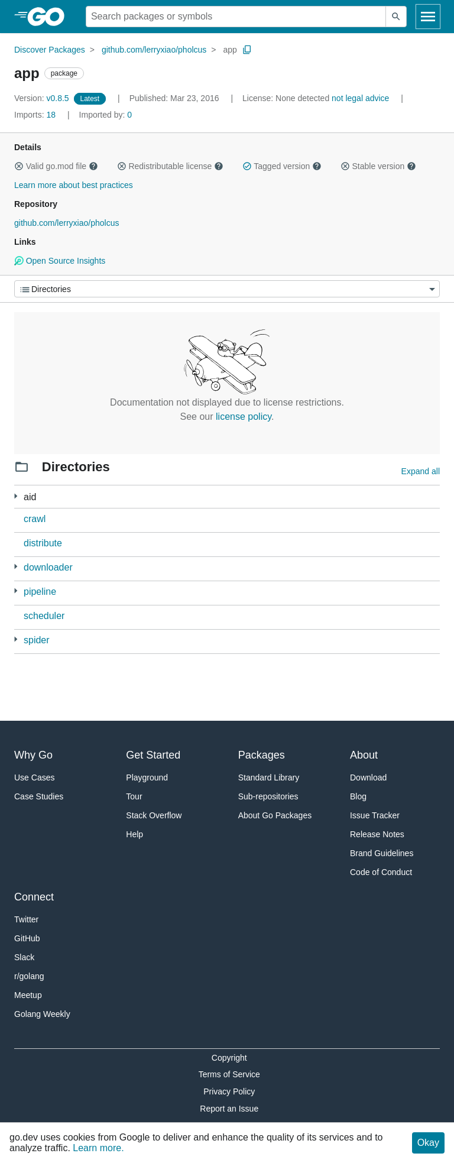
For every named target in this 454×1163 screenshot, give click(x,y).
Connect (34, 897)
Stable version (378, 166)
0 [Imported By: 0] (105, 114)
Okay (428, 1143)
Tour (134, 796)
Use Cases (34, 777)
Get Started (153, 755)
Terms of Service (229, 1074)
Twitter (26, 919)
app (229, 49)
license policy (243, 417)
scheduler (44, 616)
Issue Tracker (375, 815)
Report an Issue (229, 1108)
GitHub (27, 938)
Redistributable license (170, 166)
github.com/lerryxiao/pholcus (154, 49)
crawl (35, 519)
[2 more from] (15, 496)
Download (368, 777)
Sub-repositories (268, 796)
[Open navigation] (428, 16)
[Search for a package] (236, 16)
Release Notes (377, 834)
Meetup (28, 995)
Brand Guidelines (381, 853)
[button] (19, 166)
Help (134, 834)
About (364, 755)
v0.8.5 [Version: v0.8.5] (43, 98)
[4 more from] (15, 566)
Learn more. (98, 1148)
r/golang (29, 976)
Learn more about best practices (73, 185)
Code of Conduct (381, 872)
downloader (48, 567)
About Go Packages (275, 815)
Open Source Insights (59, 260)
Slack (24, 957)
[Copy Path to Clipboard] (247, 49)
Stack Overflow (153, 815)
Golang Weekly (42, 1014)
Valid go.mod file (56, 166)
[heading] (50, 16)
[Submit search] (396, 16)
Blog (358, 796)
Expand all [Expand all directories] (420, 471)
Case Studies (38, 796)
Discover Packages (49, 49)
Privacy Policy (229, 1091)
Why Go (33, 755)
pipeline (40, 592)
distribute (43, 543)
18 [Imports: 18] (36, 114)
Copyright (229, 1057)
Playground (147, 777)
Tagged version (282, 166)
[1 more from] (15, 591)
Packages (261, 755)
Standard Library (269, 777)
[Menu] (227, 288)
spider (37, 640)
